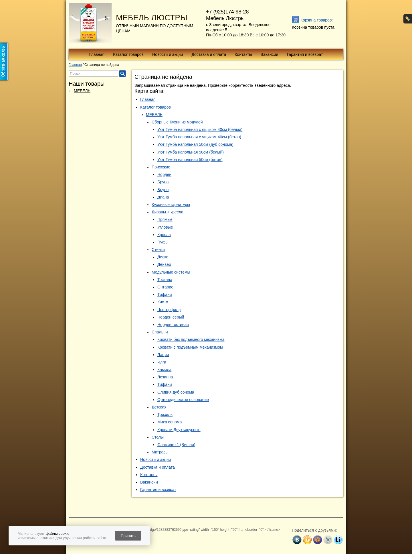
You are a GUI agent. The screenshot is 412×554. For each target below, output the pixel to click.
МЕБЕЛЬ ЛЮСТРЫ (151, 17)
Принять (128, 536)
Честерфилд (169, 309)
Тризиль (165, 414)
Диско (162, 257)
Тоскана (164, 279)
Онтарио (165, 287)
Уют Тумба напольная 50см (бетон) (190, 159)
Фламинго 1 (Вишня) (176, 444)
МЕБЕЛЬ (82, 91)
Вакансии (269, 54)
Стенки (158, 249)
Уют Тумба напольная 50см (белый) (190, 152)
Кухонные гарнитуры (171, 204)
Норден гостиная (173, 324)
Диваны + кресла (167, 212)
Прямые (165, 219)
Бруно (163, 182)
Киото (162, 302)
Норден (164, 174)
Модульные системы (171, 272)
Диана (163, 197)
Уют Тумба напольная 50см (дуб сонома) (195, 144)
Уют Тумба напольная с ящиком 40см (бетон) (199, 137)
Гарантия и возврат (305, 54)
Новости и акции (167, 54)
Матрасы (160, 452)
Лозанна (165, 377)
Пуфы (163, 242)
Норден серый (170, 317)
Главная (96, 54)
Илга (161, 362)
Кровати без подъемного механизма (190, 339)
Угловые (165, 227)
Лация (163, 354)
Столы (158, 437)
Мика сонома (169, 422)
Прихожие (161, 167)
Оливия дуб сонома (175, 392)
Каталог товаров (128, 54)
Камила (164, 369)
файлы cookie (57, 533)
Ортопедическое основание (183, 399)
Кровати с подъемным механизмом (190, 347)
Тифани (164, 294)
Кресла (164, 234)
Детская (159, 407)
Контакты (243, 54)
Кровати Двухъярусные (179, 429)
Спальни (160, 332)
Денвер (164, 264)
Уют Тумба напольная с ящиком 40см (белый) (199, 129)
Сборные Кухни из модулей (177, 122)
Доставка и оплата (208, 54)
